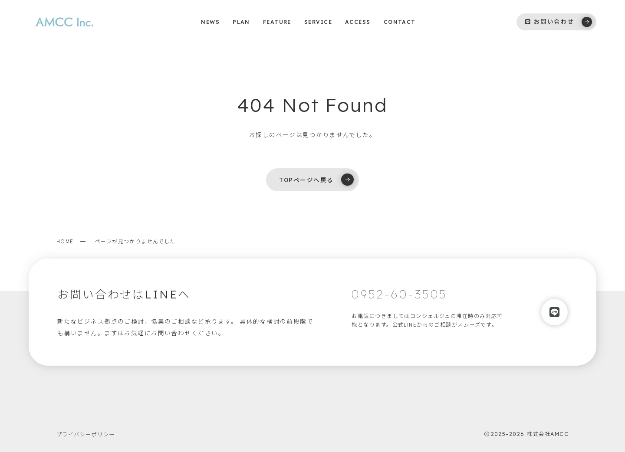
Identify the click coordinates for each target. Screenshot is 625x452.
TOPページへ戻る (316, 180)
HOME (65, 241)
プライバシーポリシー (85, 434)
